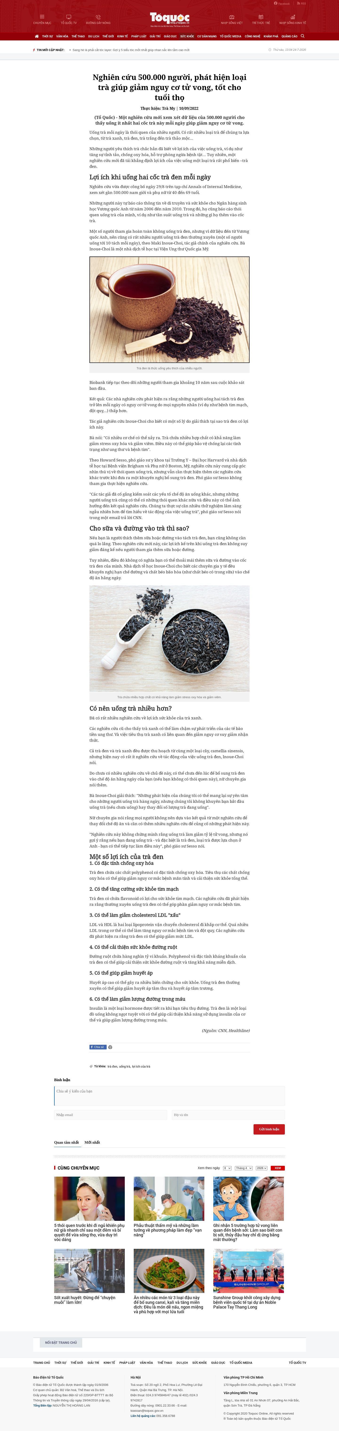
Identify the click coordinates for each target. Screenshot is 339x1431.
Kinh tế (122, 36)
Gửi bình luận (269, 1129)
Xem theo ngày (209, 1168)
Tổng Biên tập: (42, 1405)
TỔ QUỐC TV (297, 1362)
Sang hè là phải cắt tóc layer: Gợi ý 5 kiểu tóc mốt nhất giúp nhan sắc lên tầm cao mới (131, 50)
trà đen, (113, 1066)
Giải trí (155, 36)
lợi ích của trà (141, 1066)
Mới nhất (92, 1142)
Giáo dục (170, 36)
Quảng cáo (289, 36)
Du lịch (93, 36)
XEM (278, 1168)
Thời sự (47, 36)
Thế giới (108, 36)
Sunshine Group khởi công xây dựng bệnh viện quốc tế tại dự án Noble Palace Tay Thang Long (246, 1302)
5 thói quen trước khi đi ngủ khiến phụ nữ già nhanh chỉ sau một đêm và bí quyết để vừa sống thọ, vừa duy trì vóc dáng (89, 1232)
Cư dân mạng (207, 36)
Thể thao (78, 36)
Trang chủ (41, 1362)
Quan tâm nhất (66, 1142)
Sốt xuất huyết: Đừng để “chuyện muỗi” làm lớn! (84, 1300)
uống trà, (125, 1066)
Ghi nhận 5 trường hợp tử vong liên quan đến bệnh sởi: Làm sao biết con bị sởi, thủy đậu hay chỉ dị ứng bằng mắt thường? (247, 1232)
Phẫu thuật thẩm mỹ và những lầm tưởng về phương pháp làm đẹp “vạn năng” (168, 1230)
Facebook (282, 3)
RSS (301, 3)
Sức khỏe (187, 36)
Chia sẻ (99, 1047)
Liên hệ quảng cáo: (143, 1416)
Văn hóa (62, 36)
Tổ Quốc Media (230, 36)
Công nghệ (252, 36)
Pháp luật (138, 36)
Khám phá (271, 36)
